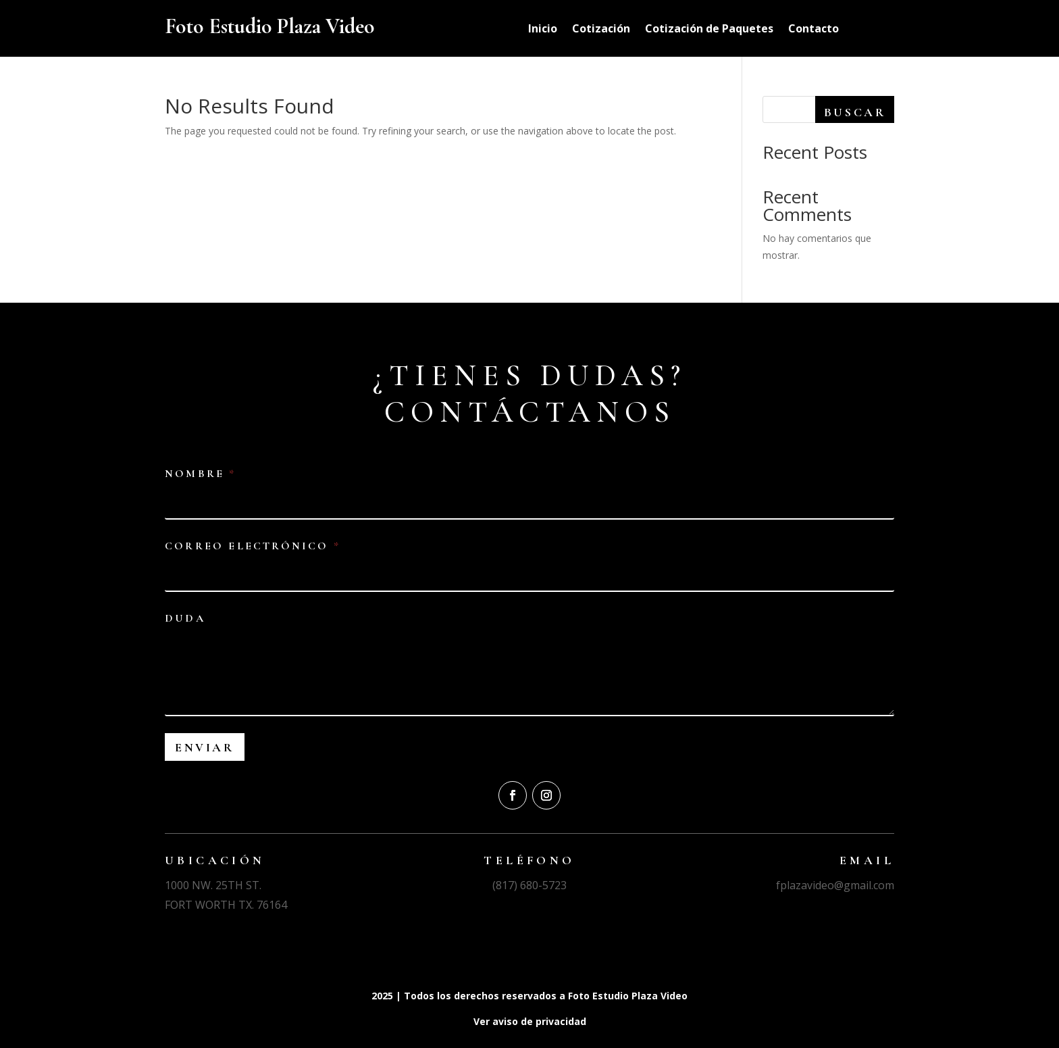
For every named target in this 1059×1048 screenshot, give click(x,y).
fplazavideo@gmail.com (835, 885)
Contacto (813, 30)
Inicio (542, 30)
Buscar (855, 112)
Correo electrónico (251, 546)
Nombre (199, 474)
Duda (185, 618)
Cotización (601, 30)
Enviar (204, 747)
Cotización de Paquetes (709, 30)
